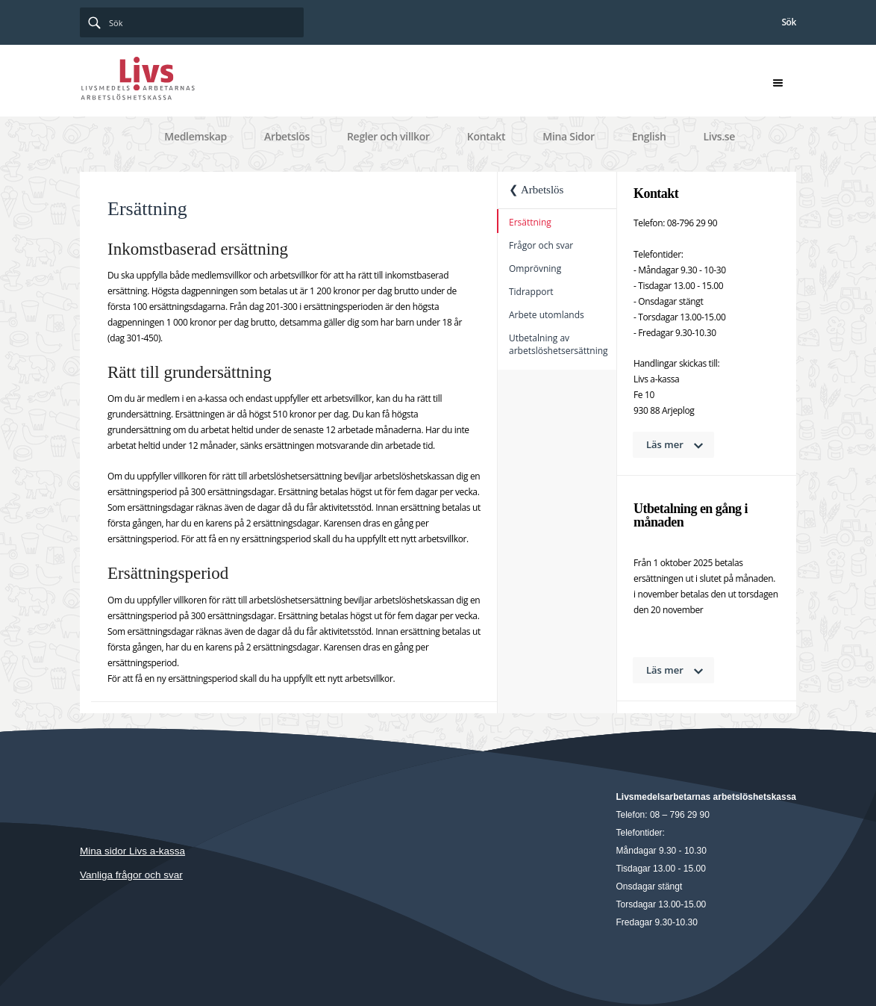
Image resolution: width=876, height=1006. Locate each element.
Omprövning (535, 268)
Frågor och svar (541, 245)
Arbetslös (287, 136)
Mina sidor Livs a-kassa (132, 851)
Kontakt (486, 136)
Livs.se (719, 136)
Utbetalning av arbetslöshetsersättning (558, 344)
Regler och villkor (388, 136)
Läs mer (664, 444)
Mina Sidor (568, 136)
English (649, 136)
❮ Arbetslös (536, 190)
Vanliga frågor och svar (131, 875)
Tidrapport (531, 291)
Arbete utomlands (546, 314)
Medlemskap (195, 136)
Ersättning (530, 222)
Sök (788, 22)
